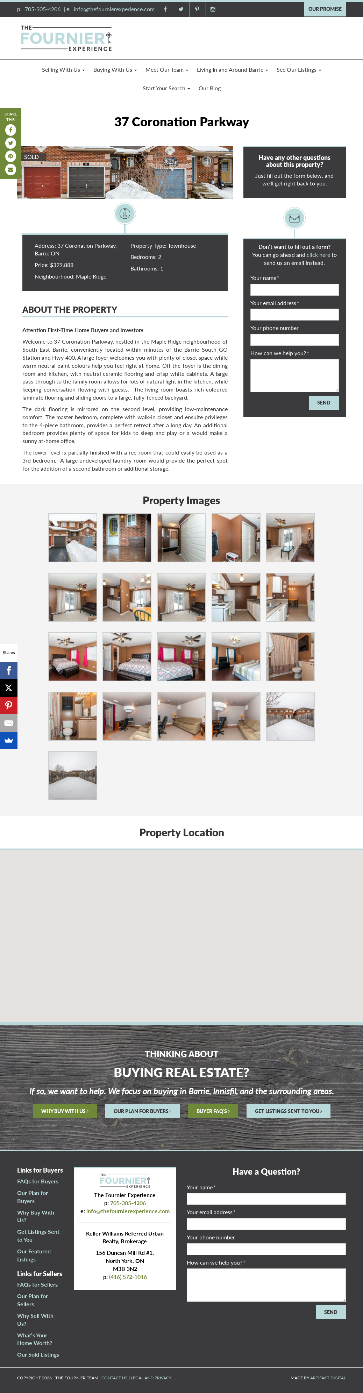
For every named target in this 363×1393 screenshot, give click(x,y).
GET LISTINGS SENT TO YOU (288, 1111)
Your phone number (274, 327)
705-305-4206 (42, 9)
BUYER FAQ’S (213, 1111)
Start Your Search (166, 88)
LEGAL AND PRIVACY (151, 1377)
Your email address (274, 303)
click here (318, 254)
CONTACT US (114, 1377)
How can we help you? (279, 353)
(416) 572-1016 (128, 1276)
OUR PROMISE (325, 9)
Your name (264, 277)
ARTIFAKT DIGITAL (328, 1377)
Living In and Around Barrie (232, 69)
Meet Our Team (166, 69)
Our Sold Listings (38, 1354)
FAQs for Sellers (37, 1284)
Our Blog (210, 88)
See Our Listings (299, 69)
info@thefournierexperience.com (114, 9)
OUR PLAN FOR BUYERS (142, 1111)
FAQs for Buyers (37, 1181)
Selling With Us (63, 69)
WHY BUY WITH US (64, 1111)
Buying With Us (115, 69)
